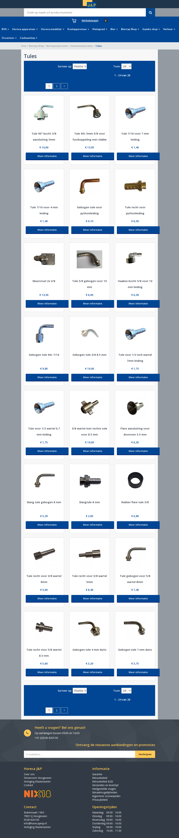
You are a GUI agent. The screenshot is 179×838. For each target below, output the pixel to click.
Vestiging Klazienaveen (37, 781)
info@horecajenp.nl (35, 823)
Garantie (97, 774)
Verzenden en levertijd (105, 785)
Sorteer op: (65, 66)
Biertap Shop (36, 46)
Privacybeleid (100, 799)
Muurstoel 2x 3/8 (44, 281)
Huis (23, 46)
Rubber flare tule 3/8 (135, 502)
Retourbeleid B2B (102, 781)
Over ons (29, 774)
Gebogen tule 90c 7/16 (44, 354)
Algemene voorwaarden (106, 796)
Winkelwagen (90, 20)
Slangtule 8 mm (89, 502)
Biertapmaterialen (57, 46)
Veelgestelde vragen (104, 788)
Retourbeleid (99, 778)
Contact (28, 785)
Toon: (117, 66)
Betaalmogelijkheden (104, 792)
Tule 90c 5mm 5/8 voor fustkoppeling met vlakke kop (90, 139)
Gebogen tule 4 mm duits (89, 649)
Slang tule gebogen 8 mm (44, 502)
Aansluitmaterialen (81, 46)
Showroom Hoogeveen (37, 778)
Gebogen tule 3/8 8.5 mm (89, 354)
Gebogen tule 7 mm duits (135, 649)
